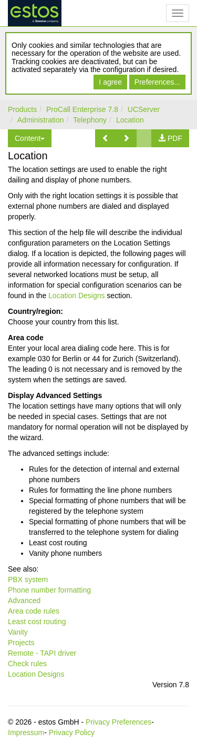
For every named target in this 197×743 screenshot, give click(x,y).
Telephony (90, 120)
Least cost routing (37, 621)
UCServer (144, 109)
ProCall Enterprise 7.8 (82, 109)
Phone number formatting (49, 590)
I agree (110, 82)
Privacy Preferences (118, 722)
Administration (40, 120)
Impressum (26, 732)
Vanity (18, 632)
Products (22, 109)
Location (130, 120)
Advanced (24, 600)
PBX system (28, 579)
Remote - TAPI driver (42, 653)
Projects (21, 642)
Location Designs (76, 295)
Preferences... (157, 82)
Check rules (27, 663)
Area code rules (33, 611)
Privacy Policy (72, 732)
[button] (105, 138)
